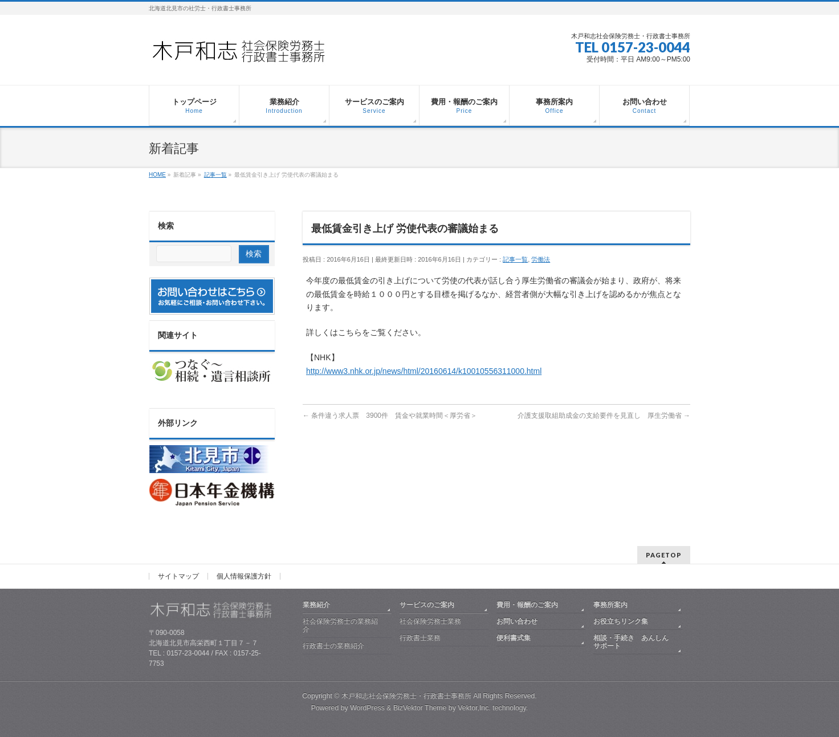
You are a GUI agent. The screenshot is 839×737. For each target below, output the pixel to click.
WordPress (367, 708)
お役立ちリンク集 (620, 621)
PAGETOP (664, 555)
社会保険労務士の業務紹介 (340, 625)
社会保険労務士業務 (430, 621)
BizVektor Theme (420, 708)
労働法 (540, 259)
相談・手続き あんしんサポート (631, 642)
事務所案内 (610, 605)
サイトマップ (178, 576)
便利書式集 (513, 638)
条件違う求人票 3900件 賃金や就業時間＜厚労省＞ (390, 416)
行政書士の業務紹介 (333, 646)
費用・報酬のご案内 (527, 605)
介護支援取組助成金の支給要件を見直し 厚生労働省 (604, 416)
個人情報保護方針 (244, 576)
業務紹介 (316, 605)
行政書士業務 (420, 638)
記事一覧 (515, 259)
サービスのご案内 (427, 605)
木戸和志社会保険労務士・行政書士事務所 (406, 696)
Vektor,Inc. (474, 708)
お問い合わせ (516, 621)
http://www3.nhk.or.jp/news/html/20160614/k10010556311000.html (423, 371)
